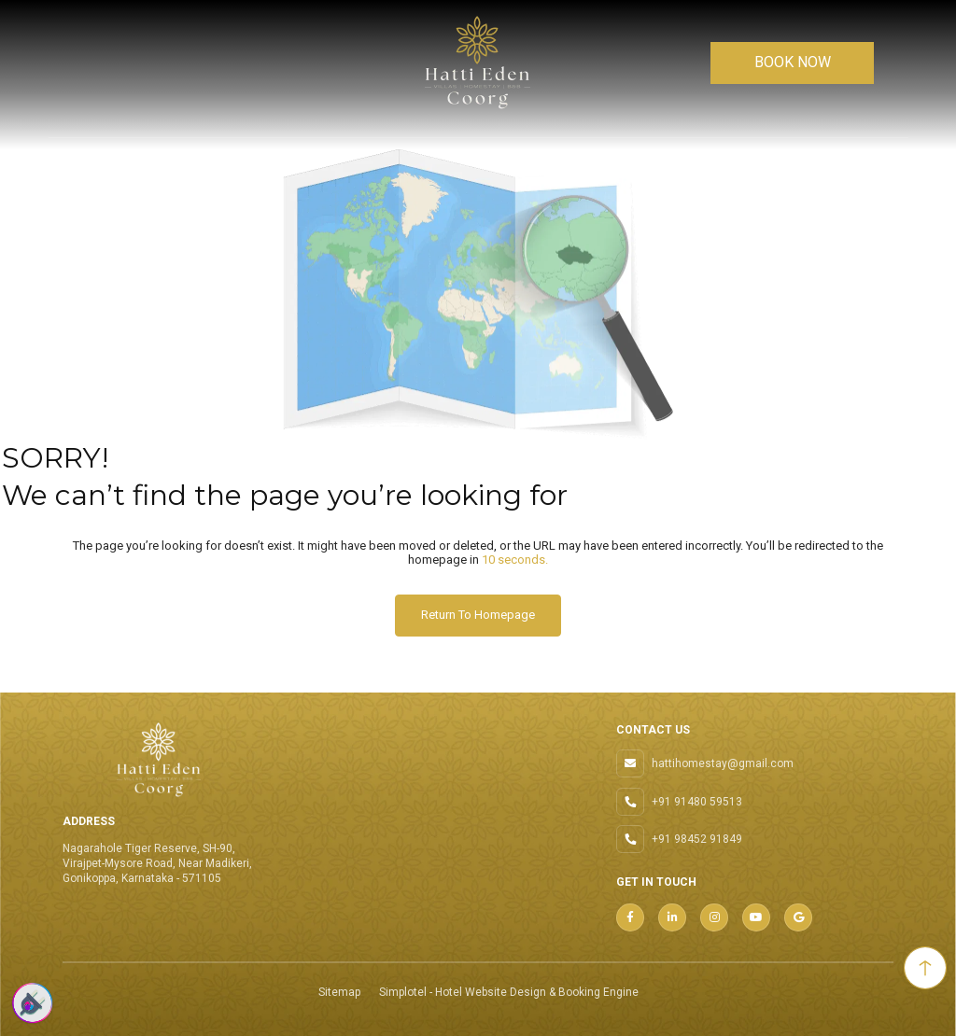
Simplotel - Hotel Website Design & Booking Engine (509, 992)
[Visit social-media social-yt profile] (756, 917)
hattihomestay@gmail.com (723, 763)
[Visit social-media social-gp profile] (798, 917)
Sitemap (339, 992)
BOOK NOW (792, 62)
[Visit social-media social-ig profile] (714, 917)
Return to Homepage (478, 615)
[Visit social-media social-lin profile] (672, 917)
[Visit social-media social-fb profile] (630, 917)
